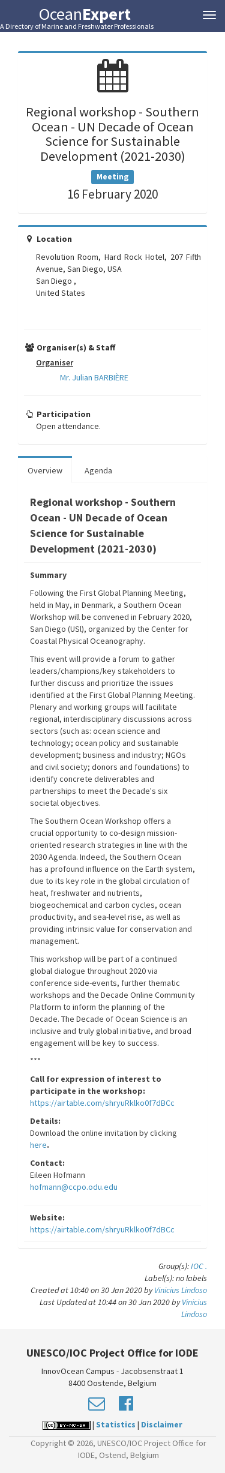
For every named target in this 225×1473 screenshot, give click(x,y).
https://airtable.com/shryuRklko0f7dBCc (102, 1102)
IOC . (199, 1266)
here (38, 1144)
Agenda (98, 470)
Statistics (116, 1424)
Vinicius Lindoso (180, 1290)
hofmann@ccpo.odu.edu (74, 1186)
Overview (45, 470)
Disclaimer (161, 1424)
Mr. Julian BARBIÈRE (94, 377)
